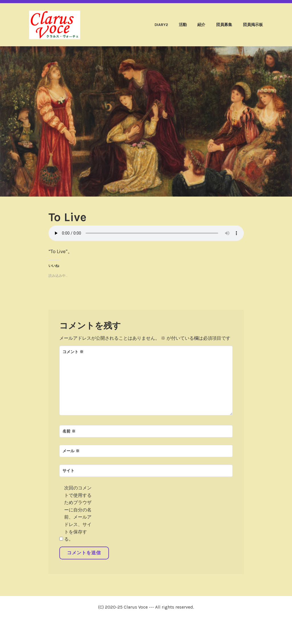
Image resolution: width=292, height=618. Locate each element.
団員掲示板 (253, 24)
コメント (73, 351)
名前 (69, 431)
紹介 (201, 24)
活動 (183, 24)
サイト (68, 470)
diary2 (161, 24)
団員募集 (224, 24)
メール (71, 451)
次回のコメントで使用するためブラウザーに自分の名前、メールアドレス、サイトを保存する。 (78, 513)
